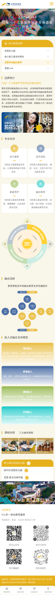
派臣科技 (31, 582)
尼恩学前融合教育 (13, 62)
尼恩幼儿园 (9, 51)
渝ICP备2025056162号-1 (37, 579)
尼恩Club (8, 68)
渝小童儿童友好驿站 (14, 56)
